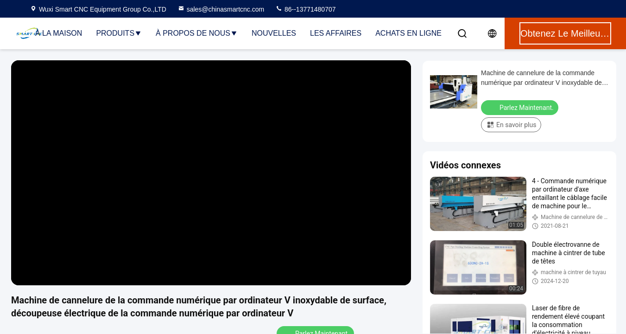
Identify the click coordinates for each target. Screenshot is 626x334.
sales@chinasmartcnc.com (221, 9)
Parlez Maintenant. (520, 107)
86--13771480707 (305, 9)
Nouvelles (274, 33)
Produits (119, 33)
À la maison (58, 33)
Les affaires (335, 33)
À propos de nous (197, 33)
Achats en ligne (408, 33)
